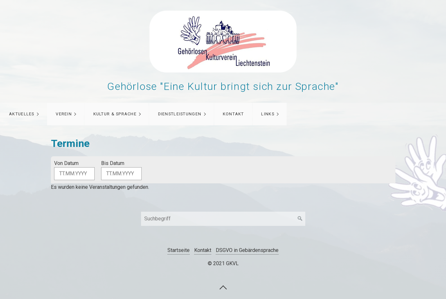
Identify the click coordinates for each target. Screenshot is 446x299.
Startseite (178, 250)
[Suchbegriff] (223, 219)
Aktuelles (21, 113)
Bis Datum (112, 163)
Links (267, 113)
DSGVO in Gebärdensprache (247, 250)
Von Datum (66, 163)
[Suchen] (300, 219)
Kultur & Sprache (115, 113)
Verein (64, 113)
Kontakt (233, 113)
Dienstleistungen (179, 113)
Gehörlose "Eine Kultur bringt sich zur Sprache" (222, 86)
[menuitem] (23, 114)
